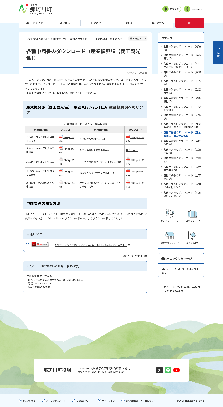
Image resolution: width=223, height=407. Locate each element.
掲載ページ (132, 150)
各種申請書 (54, 39)
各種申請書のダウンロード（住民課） (182, 82)
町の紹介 (96, 23)
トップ (27, 39)
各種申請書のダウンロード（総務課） (182, 48)
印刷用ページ (139, 38)
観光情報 (65, 23)
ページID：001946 (136, 72)
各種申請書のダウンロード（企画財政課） (182, 56)
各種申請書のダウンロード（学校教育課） (182, 142)
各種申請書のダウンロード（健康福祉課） (182, 99)
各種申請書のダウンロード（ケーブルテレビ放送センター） (182, 65)
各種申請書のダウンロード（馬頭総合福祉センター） (182, 185)
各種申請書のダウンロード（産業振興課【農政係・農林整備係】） (182, 125)
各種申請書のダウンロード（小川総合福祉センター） (182, 194)
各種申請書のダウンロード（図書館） (182, 159)
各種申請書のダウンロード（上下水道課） (182, 177)
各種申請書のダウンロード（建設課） (182, 116)
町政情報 (127, 23)
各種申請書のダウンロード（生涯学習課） (182, 151)
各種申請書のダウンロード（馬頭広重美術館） (182, 168)
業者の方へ (158, 23)
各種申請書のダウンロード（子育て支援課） (182, 108)
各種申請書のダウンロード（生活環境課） (182, 91)
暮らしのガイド (34, 23)
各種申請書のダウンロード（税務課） (182, 74)
